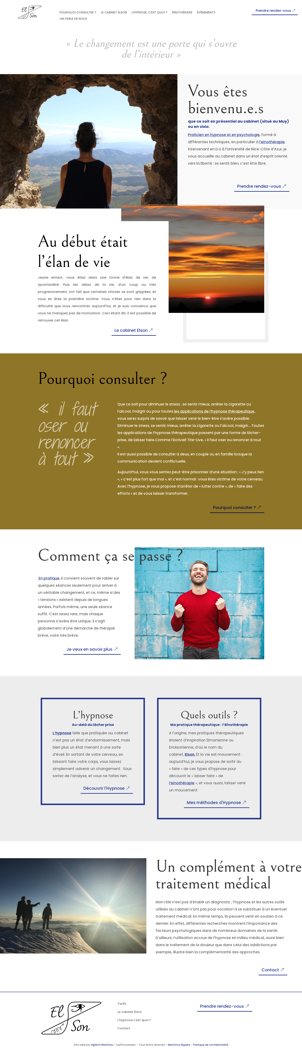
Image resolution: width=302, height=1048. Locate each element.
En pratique (49, 578)
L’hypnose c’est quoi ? (134, 1020)
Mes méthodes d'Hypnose (214, 802)
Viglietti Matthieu (102, 1045)
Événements (206, 12)
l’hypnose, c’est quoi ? (149, 12)
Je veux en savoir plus (89, 649)
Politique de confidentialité (210, 1045)
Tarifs (121, 1004)
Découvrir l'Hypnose (104, 788)
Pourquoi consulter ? (78, 12)
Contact (270, 970)
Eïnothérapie (182, 12)
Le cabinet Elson (114, 12)
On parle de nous (73, 19)
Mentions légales (179, 1045)
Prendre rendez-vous (273, 10)
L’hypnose (62, 733)
